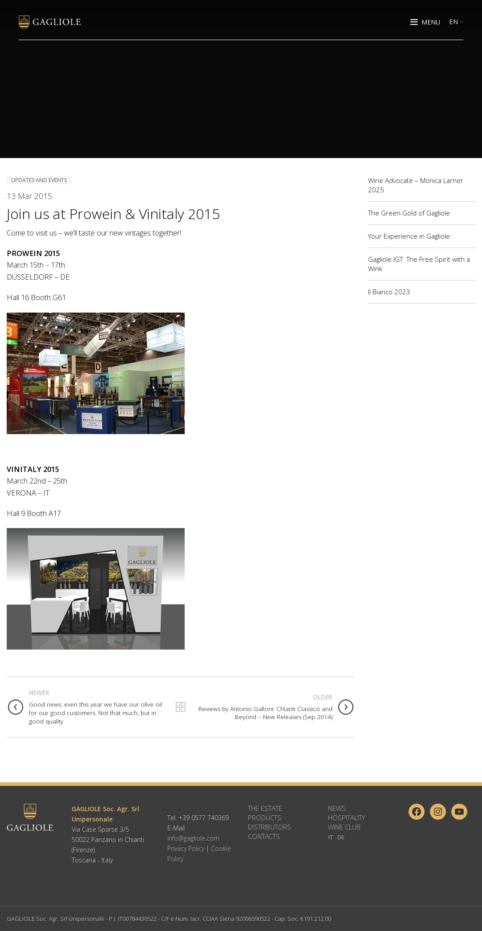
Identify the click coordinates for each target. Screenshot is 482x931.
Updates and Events (39, 180)
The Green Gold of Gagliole (409, 212)
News (337, 808)
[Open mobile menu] (425, 22)
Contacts (264, 836)
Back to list (180, 707)
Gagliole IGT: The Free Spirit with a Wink (419, 264)
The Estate (265, 808)
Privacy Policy (185, 848)
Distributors (269, 826)
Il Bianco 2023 (389, 291)
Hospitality (346, 817)
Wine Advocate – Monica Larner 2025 (415, 185)
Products (264, 817)
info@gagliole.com (193, 838)
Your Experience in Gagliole (409, 236)
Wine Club (344, 826)
